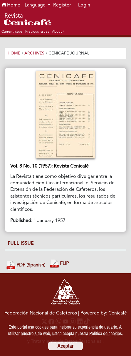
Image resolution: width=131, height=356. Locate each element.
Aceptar (66, 346)
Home (11, 5)
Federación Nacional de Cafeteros (40, 313)
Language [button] (36, 5)
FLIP (59, 264)
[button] (58, 31)
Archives (34, 53)
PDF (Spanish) (25, 265)
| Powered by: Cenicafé (102, 313)
